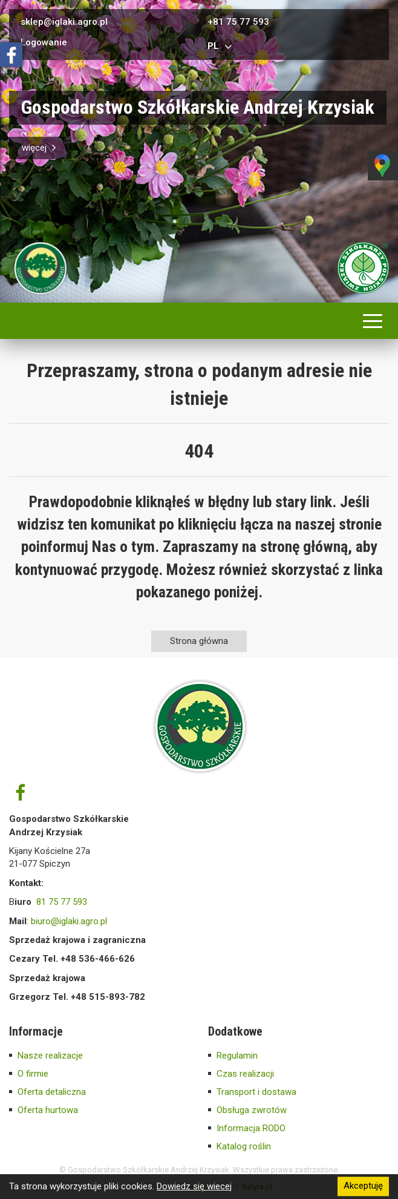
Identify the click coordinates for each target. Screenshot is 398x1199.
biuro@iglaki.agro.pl (69, 921)
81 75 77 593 (61, 901)
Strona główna (199, 641)
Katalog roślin (244, 1146)
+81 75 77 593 (238, 22)
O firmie (33, 1073)
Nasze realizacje (50, 1055)
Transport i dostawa (256, 1091)
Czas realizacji (245, 1073)
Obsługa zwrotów (252, 1110)
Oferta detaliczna (52, 1091)
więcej (40, 147)
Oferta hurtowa (48, 1110)
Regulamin (237, 1055)
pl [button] (221, 46)
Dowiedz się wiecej (194, 1186)
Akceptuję (363, 1186)
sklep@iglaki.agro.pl (64, 22)
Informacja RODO (251, 1128)
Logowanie (44, 43)
